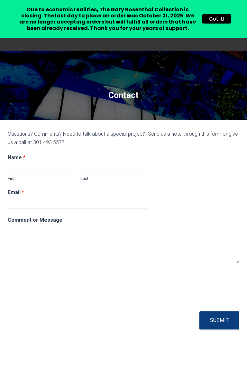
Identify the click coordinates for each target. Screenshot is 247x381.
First (12, 178)
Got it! (216, 19)
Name (16, 157)
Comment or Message (35, 220)
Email (16, 192)
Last (84, 178)
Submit (219, 320)
